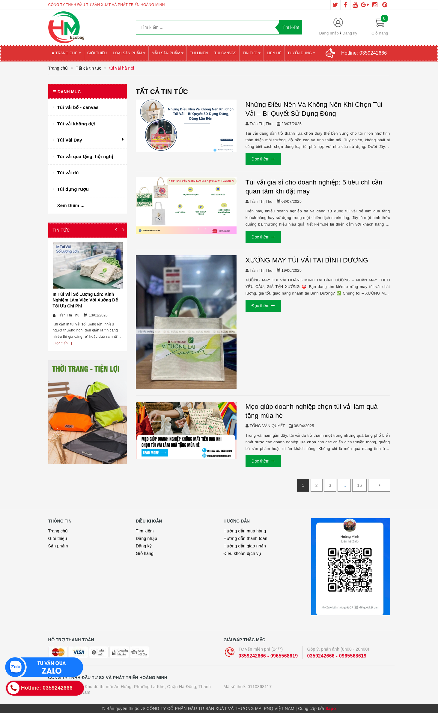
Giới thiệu (97, 53)
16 (359, 485)
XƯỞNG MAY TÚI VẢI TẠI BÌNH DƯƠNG (307, 260)
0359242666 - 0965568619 (268, 655)
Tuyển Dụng (301, 53)
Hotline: (364, 52)
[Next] (379, 485)
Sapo (330, 708)
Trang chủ (66, 53)
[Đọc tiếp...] (62, 343)
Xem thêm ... (71, 205)
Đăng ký (349, 33)
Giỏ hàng (144, 553)
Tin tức (252, 53)
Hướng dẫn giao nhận (245, 546)
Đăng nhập (329, 33)
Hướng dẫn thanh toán (245, 538)
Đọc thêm (263, 159)
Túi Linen (199, 53)
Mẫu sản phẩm (168, 53)
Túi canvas (225, 53)
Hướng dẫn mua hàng (245, 531)
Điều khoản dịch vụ (242, 553)
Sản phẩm (58, 546)
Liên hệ (274, 53)
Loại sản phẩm (129, 53)
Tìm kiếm (145, 531)
